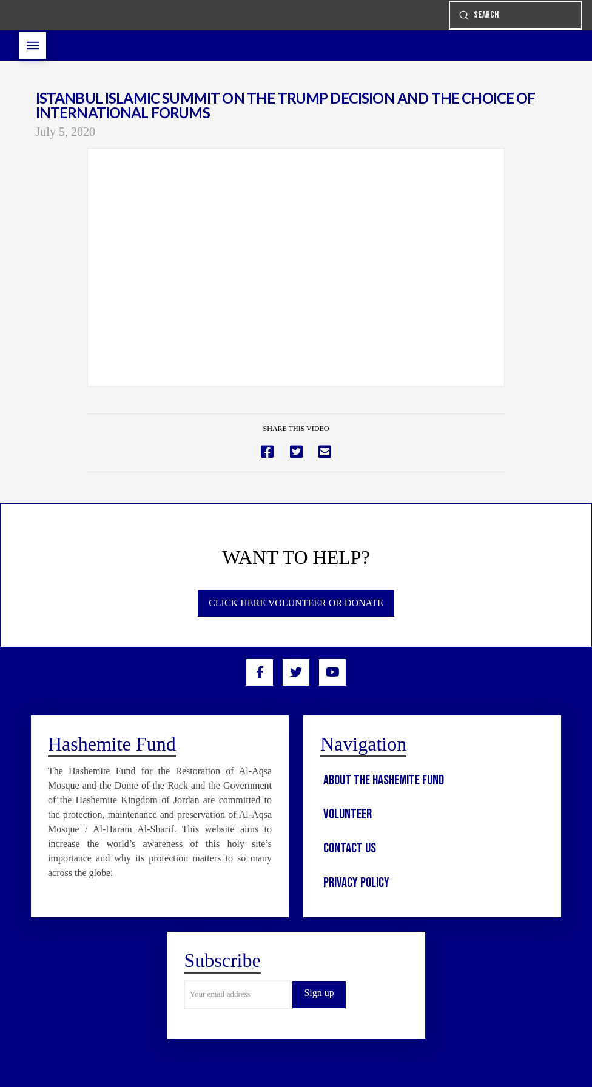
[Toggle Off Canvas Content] (32, 45)
